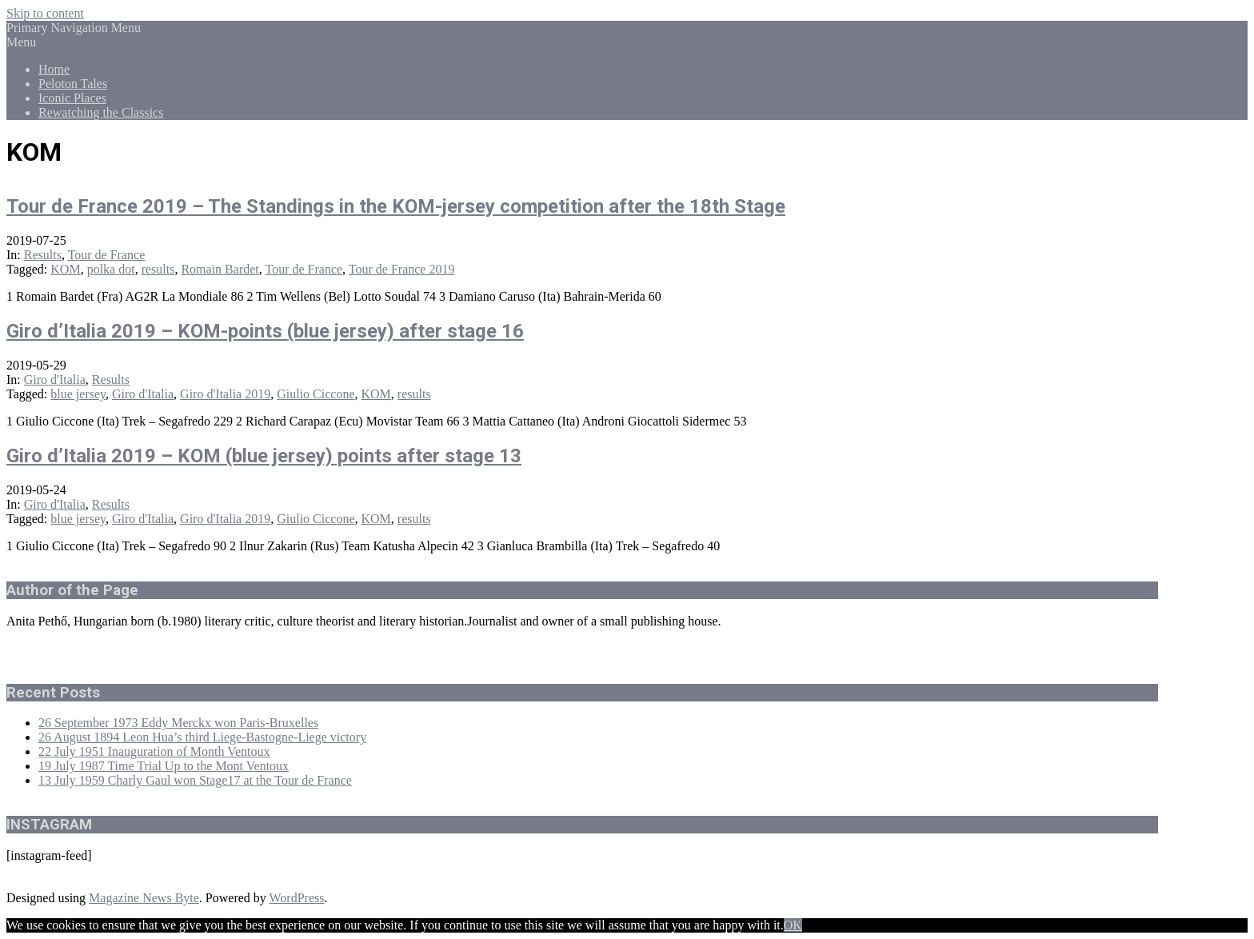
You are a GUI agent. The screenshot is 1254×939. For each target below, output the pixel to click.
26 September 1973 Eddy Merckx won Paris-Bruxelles (178, 722)
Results (43, 255)
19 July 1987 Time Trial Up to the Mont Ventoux (163, 766)
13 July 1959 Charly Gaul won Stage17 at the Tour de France (195, 780)
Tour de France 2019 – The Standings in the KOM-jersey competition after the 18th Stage (395, 206)
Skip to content (45, 13)
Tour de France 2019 (402, 269)
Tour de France (107, 255)
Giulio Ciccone (315, 394)
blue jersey (78, 394)
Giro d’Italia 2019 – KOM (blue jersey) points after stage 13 (263, 456)
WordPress (297, 898)
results (158, 269)
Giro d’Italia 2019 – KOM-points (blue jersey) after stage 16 (265, 331)
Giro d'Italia (55, 379)
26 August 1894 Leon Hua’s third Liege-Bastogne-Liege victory (202, 737)
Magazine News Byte (144, 898)
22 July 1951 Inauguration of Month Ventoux (154, 751)
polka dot (111, 269)
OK (793, 925)
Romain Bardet (219, 269)
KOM (65, 269)
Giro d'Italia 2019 (225, 394)
